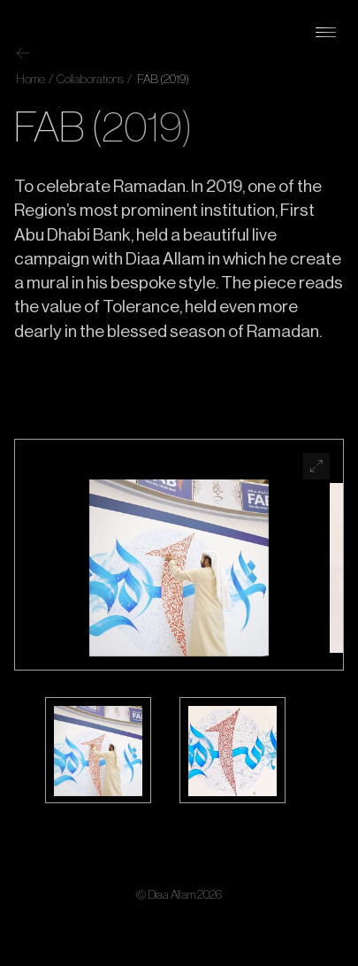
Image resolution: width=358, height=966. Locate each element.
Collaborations (89, 79)
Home (30, 79)
